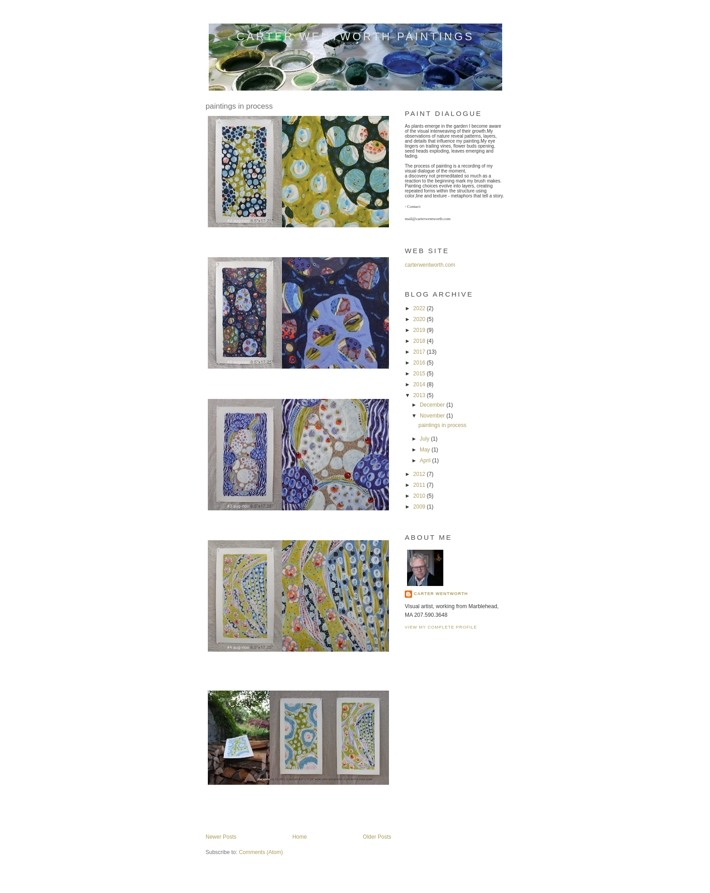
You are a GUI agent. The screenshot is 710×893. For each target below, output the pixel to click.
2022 (420, 308)
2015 (420, 373)
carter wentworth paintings (356, 36)
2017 (420, 352)
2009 (420, 507)
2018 (420, 341)
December (433, 405)
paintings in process (239, 106)
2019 (420, 330)
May (426, 449)
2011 (420, 485)
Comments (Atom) (261, 852)
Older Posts (377, 837)
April (426, 460)
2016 (420, 363)
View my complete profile (441, 627)
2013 (420, 395)
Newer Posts (221, 837)
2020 (420, 319)
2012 (420, 474)
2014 (420, 384)
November (433, 416)
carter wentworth (441, 593)
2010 (420, 496)
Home (300, 837)
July (425, 439)
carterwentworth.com (430, 265)
